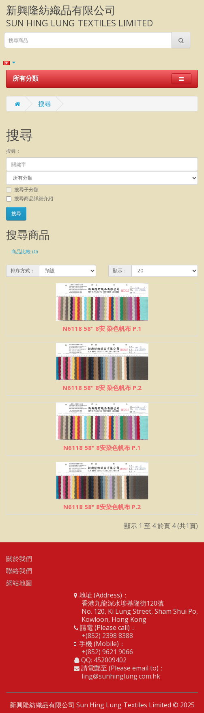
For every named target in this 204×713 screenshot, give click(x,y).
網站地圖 (19, 582)
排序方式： (23, 270)
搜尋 (44, 103)
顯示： (120, 270)
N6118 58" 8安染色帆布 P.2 (102, 507)
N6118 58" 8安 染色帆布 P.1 (102, 328)
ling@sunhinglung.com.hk (121, 676)
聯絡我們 (19, 570)
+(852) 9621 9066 (107, 651)
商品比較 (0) (24, 251)
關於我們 (19, 558)
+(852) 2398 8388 (107, 635)
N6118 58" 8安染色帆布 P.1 (102, 447)
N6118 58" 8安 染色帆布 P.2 (102, 387)
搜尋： (13, 151)
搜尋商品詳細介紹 (29, 198)
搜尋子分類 (22, 189)
